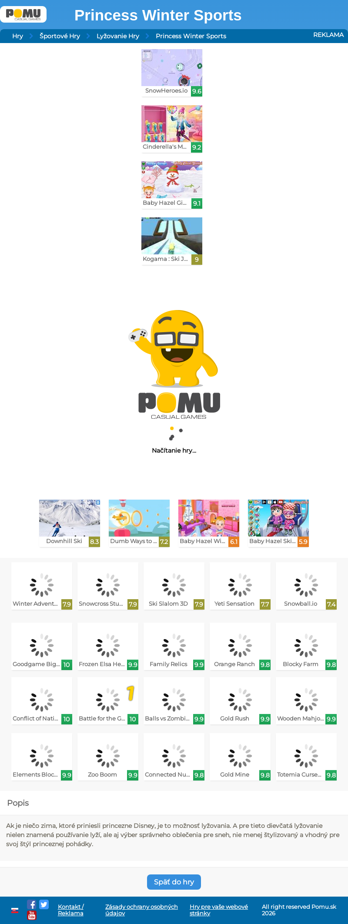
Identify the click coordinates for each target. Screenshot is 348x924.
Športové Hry (60, 36)
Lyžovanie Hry (118, 36)
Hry (17, 36)
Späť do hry (174, 882)
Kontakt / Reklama (71, 910)
